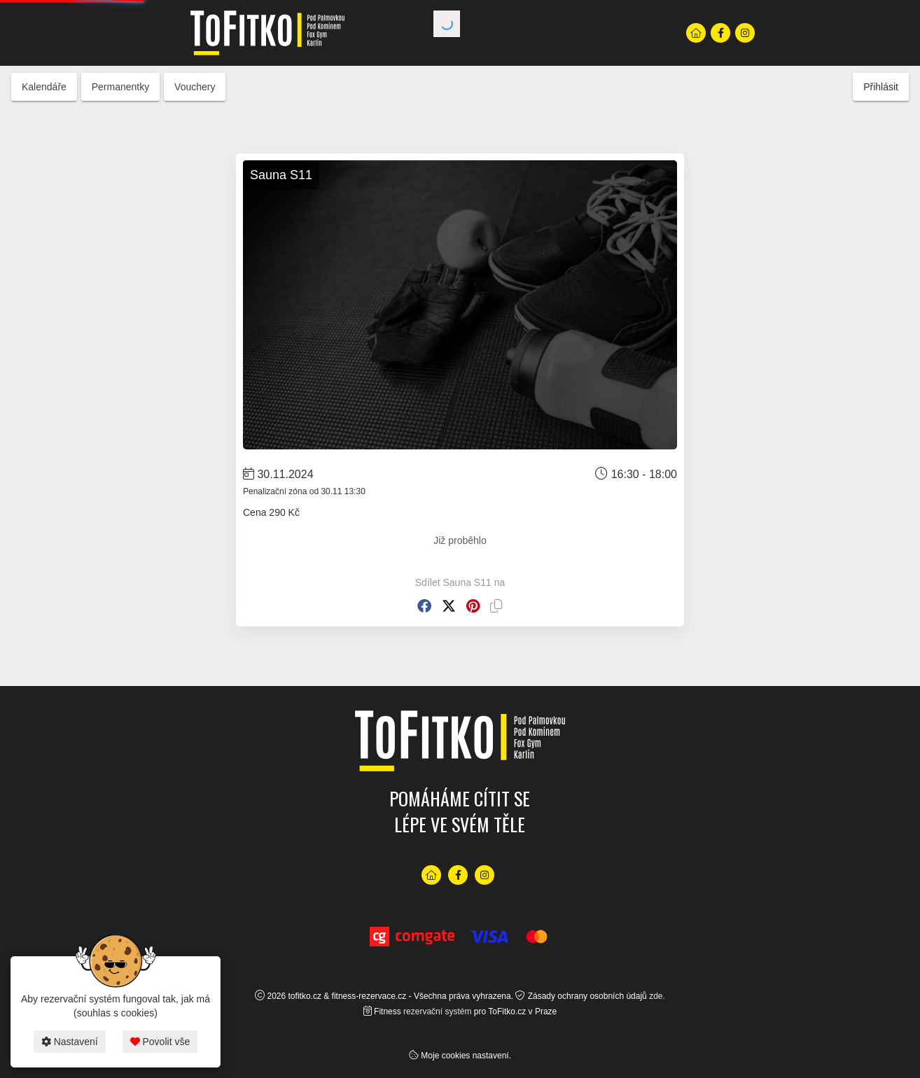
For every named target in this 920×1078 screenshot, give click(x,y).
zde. (657, 996)
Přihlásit (880, 86)
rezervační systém (437, 1011)
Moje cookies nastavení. (466, 1055)
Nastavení (69, 1041)
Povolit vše (160, 1041)
